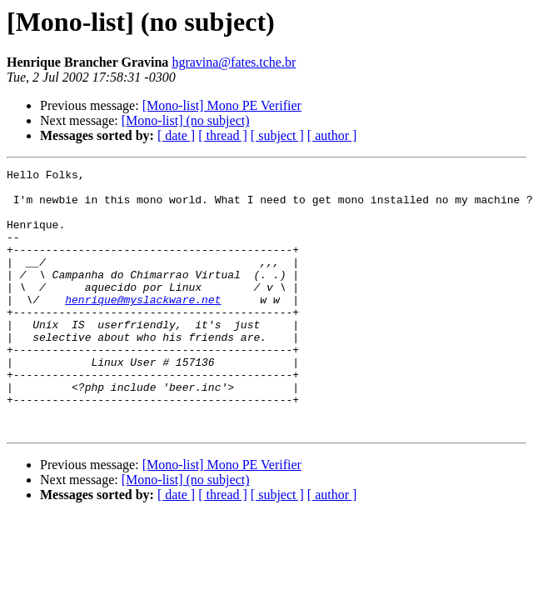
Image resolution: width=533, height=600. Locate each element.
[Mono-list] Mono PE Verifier (221, 105)
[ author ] (332, 135)
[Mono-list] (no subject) (186, 120)
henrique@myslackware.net (143, 326)
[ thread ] (222, 135)
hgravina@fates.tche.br (234, 62)
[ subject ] (277, 135)
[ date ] (176, 135)
